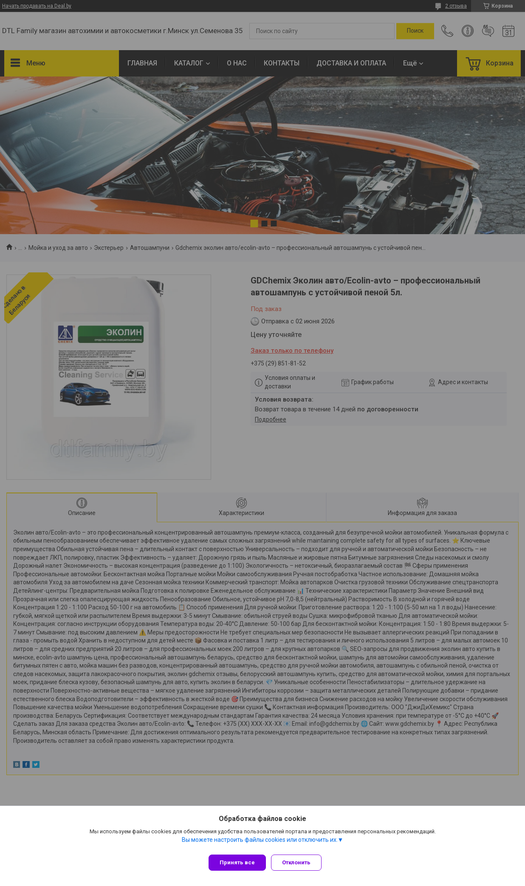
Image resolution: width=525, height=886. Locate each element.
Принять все (237, 862)
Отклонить (299, 862)
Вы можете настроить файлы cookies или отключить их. (260, 843)
